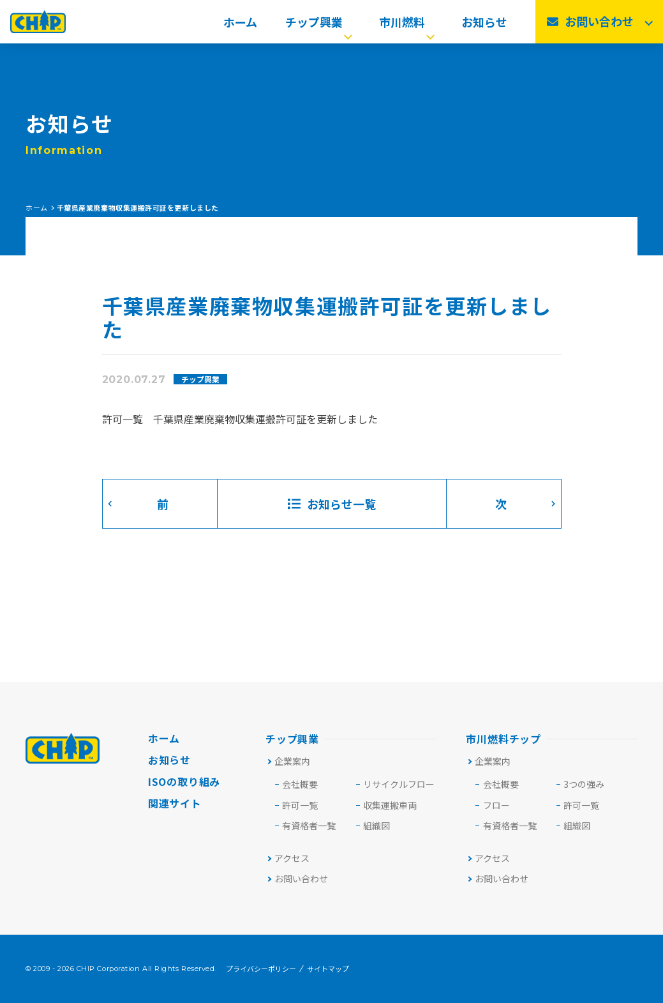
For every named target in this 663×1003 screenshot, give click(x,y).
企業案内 (288, 761)
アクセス (287, 858)
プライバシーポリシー (261, 968)
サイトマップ (328, 968)
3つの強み (583, 784)
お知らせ (484, 25)
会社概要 (300, 784)
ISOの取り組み (184, 781)
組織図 (376, 825)
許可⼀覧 (300, 805)
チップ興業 (320, 25)
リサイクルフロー (399, 784)
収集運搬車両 (390, 805)
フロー (496, 805)
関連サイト (175, 803)
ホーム (240, 25)
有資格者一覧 (309, 825)
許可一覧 (581, 805)
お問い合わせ (297, 878)
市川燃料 (408, 25)
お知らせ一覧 (332, 503)
